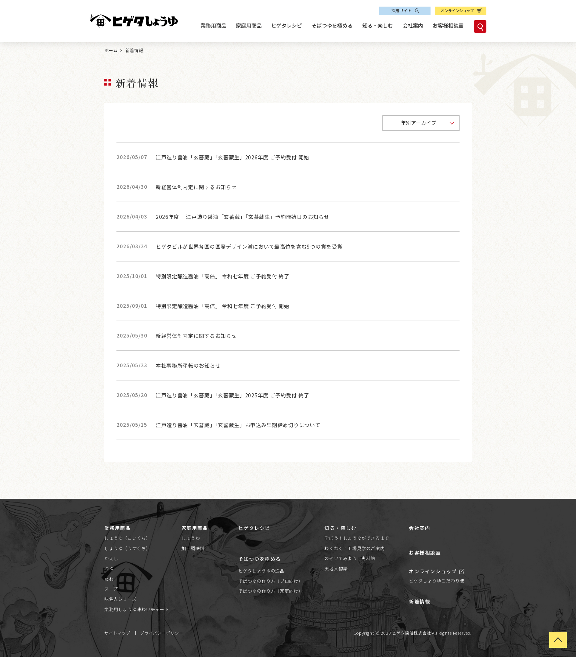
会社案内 (413, 25)
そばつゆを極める (332, 25)
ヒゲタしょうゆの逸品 (261, 570)
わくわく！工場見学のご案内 (354, 548)
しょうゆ (190, 538)
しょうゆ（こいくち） (127, 538)
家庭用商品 (249, 25)
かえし (111, 558)
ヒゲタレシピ (286, 25)
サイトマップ (117, 633)
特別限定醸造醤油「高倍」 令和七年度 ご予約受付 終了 (222, 276)
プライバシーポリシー (161, 633)
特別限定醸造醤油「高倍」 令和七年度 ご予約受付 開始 (222, 306)
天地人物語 (336, 568)
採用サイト (401, 10)
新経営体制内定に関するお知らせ (196, 187)
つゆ (109, 568)
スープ (111, 588)
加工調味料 (193, 548)
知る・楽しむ (377, 25)
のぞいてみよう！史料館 (349, 558)
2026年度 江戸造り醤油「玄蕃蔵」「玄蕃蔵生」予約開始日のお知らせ (243, 216)
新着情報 (419, 601)
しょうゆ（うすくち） (127, 548)
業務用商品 (213, 25)
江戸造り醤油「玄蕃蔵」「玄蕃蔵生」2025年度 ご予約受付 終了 (232, 395)
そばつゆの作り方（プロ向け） (270, 581)
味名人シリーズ (120, 599)
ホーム (111, 50)
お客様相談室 (448, 25)
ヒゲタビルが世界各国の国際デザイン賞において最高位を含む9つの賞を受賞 (249, 246)
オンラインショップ (457, 10)
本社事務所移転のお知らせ (188, 365)
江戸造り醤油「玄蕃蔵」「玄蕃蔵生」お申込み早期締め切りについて (238, 425)
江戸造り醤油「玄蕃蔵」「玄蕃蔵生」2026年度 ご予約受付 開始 (232, 157)
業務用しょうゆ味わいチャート (136, 609)
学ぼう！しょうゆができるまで (356, 538)
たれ (109, 578)
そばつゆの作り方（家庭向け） (270, 591)
